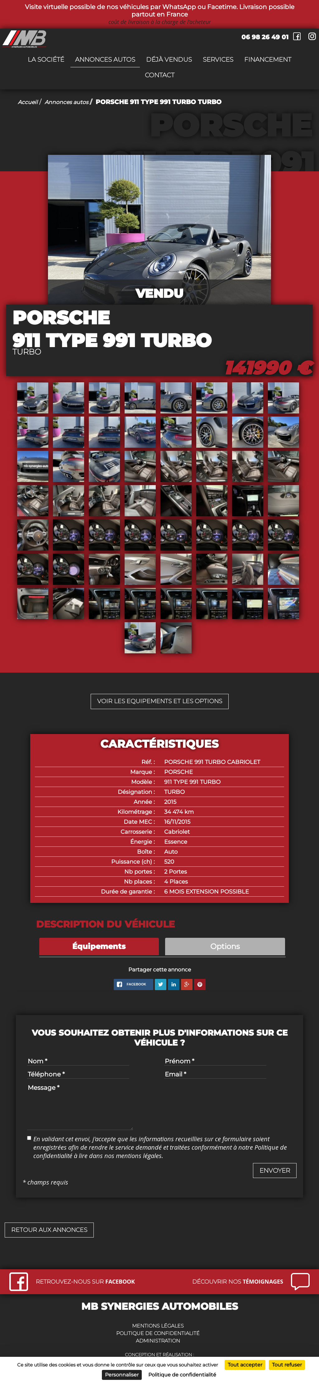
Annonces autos (105, 59)
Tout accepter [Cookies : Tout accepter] (245, 1365)
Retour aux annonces (51, 1231)
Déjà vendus (169, 59)
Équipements (99, 946)
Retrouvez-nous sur (85, 1282)
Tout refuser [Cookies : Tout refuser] (287, 1365)
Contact (159, 75)
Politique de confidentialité (158, 1334)
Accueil (29, 102)
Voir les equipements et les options (159, 701)
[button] (275, 1171)
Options (225, 946)
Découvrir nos (237, 1282)
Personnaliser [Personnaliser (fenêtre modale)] (122, 1375)
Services (218, 59)
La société (46, 59)
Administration (158, 1341)
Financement (267, 59)
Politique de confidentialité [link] (182, 1375)
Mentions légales (158, 1326)
